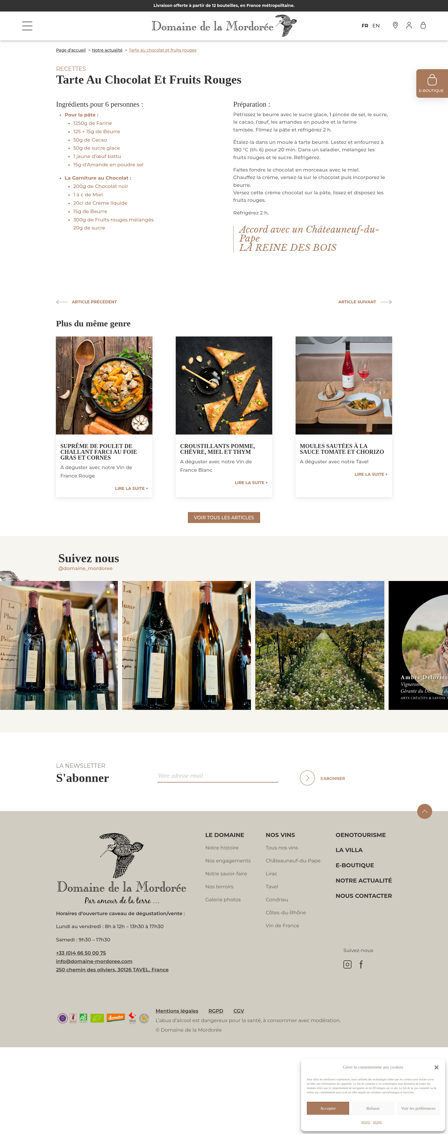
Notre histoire (222, 848)
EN (376, 26)
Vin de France (282, 925)
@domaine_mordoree (85, 568)
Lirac (271, 874)
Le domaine (224, 835)
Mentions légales (177, 1011)
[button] (436, 1067)
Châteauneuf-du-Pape (293, 861)
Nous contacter (364, 895)
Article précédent (94, 301)
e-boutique (431, 90)
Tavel (272, 886)
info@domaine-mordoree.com (94, 961)
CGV (238, 1011)
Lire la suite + (131, 488)
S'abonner (332, 778)
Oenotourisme (361, 835)
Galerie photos (223, 899)
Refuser (373, 1108)
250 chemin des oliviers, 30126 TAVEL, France (112, 970)
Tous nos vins (282, 848)
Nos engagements (228, 861)
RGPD (366, 1122)
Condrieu (277, 899)
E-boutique (355, 865)
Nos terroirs (219, 886)
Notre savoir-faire (226, 874)
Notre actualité (364, 880)
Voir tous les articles (224, 517)
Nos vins (280, 835)
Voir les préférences (418, 1108)
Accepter (328, 1108)
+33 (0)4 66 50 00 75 (81, 953)
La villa (349, 850)
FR (365, 26)
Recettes (71, 68)
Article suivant (357, 301)
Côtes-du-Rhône (286, 912)
